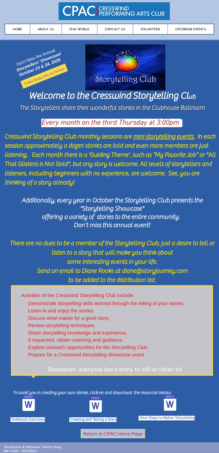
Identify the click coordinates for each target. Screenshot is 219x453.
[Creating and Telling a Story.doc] (95, 404)
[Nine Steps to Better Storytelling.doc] (170, 403)
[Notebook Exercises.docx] (28, 403)
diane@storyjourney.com (154, 270)
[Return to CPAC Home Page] (113, 433)
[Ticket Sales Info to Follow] (44, 76)
